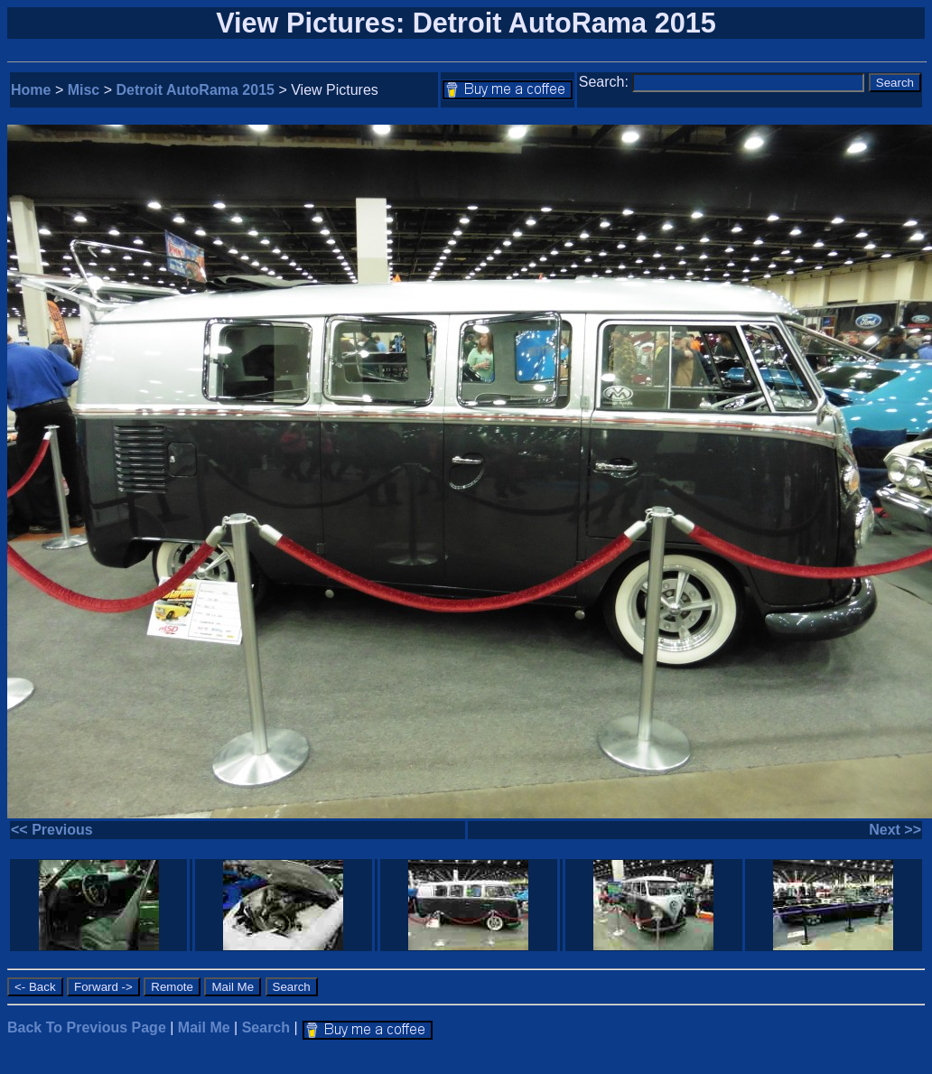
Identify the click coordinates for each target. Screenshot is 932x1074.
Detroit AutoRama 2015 (195, 90)
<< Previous (52, 829)
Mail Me (204, 1027)
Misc (84, 90)
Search (266, 1027)
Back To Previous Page (86, 1027)
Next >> (895, 829)
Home (31, 90)
